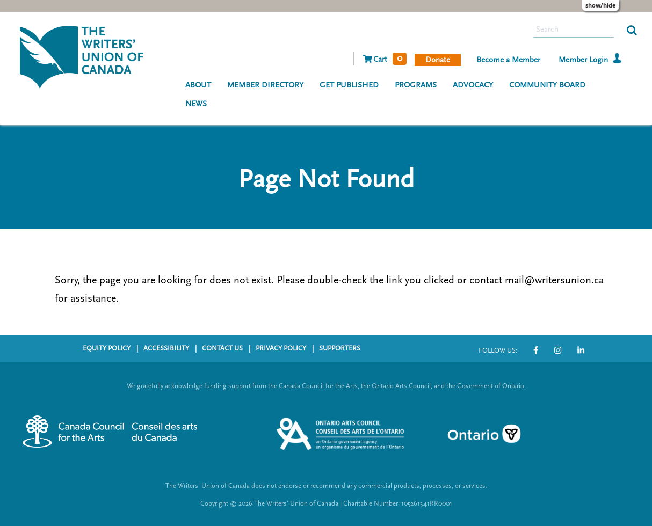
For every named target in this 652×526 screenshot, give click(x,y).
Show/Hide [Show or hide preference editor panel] (600, 5)
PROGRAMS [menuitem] (416, 85)
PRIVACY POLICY (281, 348)
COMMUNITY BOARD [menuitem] (547, 85)
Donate (437, 59)
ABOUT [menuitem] (198, 85)
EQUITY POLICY (107, 348)
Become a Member (508, 59)
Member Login (583, 59)
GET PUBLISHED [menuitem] (349, 85)
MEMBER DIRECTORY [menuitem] (265, 85)
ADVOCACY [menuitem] (473, 85)
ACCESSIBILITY (166, 348)
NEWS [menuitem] (196, 103)
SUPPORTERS (339, 348)
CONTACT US (222, 348)
